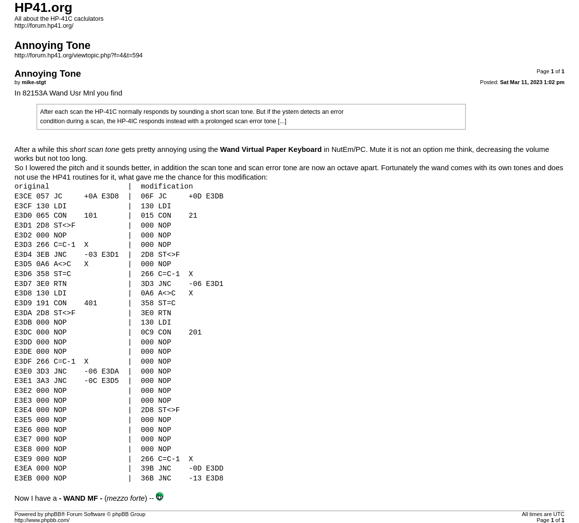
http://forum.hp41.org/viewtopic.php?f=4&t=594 (78, 55)
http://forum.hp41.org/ (43, 25)
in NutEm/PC (293, 149)
